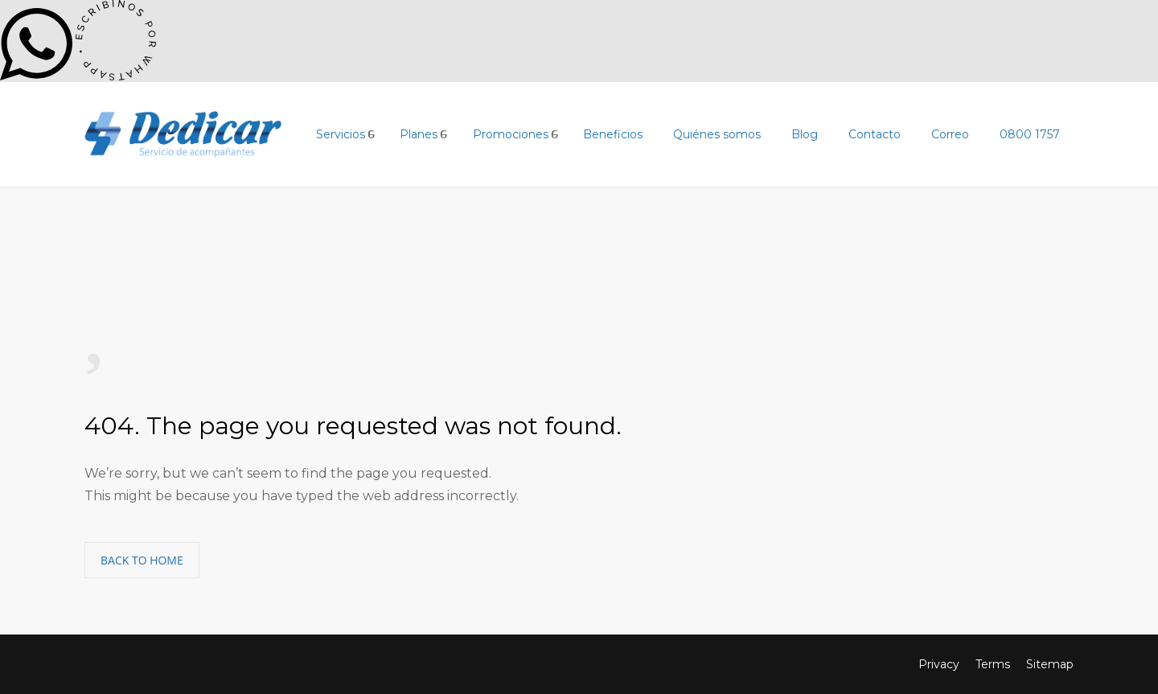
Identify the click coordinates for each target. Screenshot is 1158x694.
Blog (804, 134)
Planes (418, 134)
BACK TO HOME (142, 560)
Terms (992, 664)
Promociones (510, 134)
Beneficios (613, 134)
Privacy (938, 664)
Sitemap (1050, 664)
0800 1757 (1030, 134)
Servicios (340, 134)
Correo (950, 134)
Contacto (874, 134)
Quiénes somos (717, 134)
